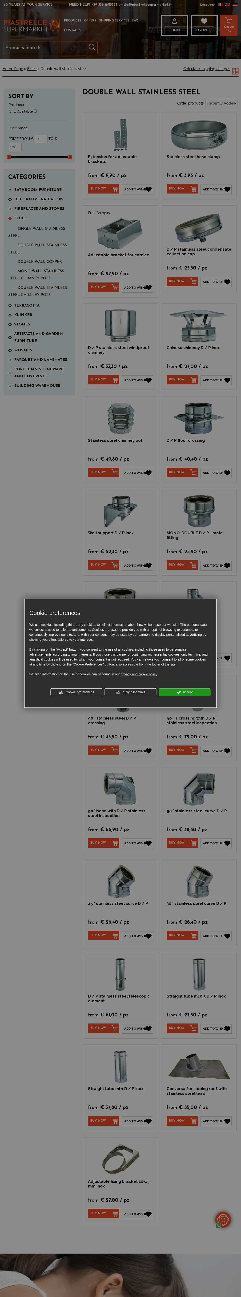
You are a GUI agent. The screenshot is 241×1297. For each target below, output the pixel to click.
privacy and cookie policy (139, 674)
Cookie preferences (76, 692)
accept (185, 692)
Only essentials (130, 692)
